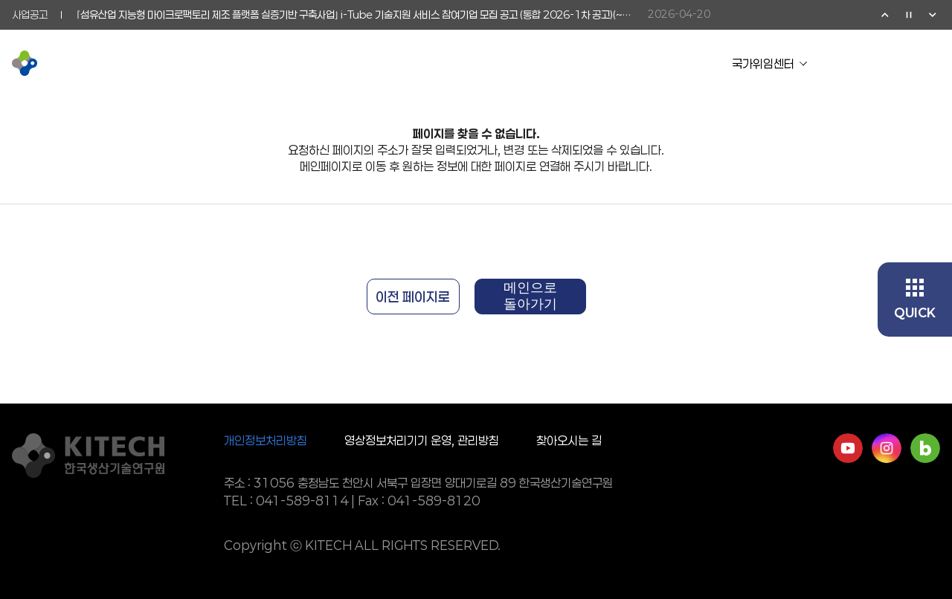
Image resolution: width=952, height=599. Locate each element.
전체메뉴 (931, 63)
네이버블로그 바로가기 (925, 448)
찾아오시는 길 (569, 440)
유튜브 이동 (842, 63)
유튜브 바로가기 (848, 448)
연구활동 (339, 63)
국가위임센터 (763, 63)
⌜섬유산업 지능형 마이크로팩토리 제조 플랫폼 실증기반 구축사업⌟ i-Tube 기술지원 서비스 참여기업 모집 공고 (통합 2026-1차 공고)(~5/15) (355, 14)
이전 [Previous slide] (885, 14)
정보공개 (611, 63)
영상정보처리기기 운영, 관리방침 (421, 440)
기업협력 (430, 63)
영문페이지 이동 (872, 63)
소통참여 (520, 63)
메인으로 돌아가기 (530, 295)
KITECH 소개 (229, 63)
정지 (908, 14)
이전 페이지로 (413, 296)
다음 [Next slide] (932, 14)
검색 (901, 63)
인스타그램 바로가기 (886, 448)
